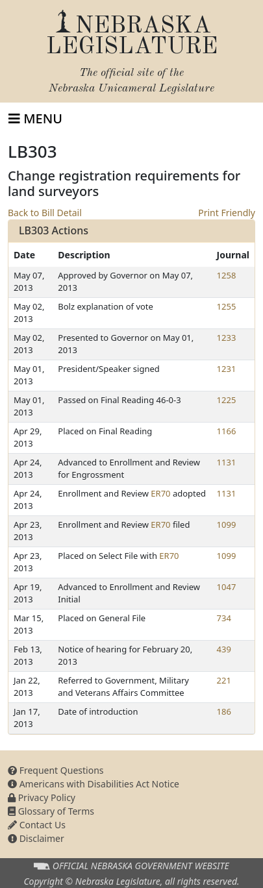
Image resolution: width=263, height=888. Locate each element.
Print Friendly (226, 212)
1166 (226, 431)
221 (224, 680)
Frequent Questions (56, 770)
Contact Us (37, 825)
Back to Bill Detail (45, 212)
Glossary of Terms (51, 811)
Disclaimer (36, 838)
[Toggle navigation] (35, 119)
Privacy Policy (41, 797)
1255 (226, 306)
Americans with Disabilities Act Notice (93, 784)
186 (224, 711)
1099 (226, 524)
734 (224, 618)
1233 (226, 337)
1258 (226, 275)
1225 (226, 400)
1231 (226, 369)
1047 (226, 587)
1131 (226, 462)
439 (224, 649)
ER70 (160, 493)
